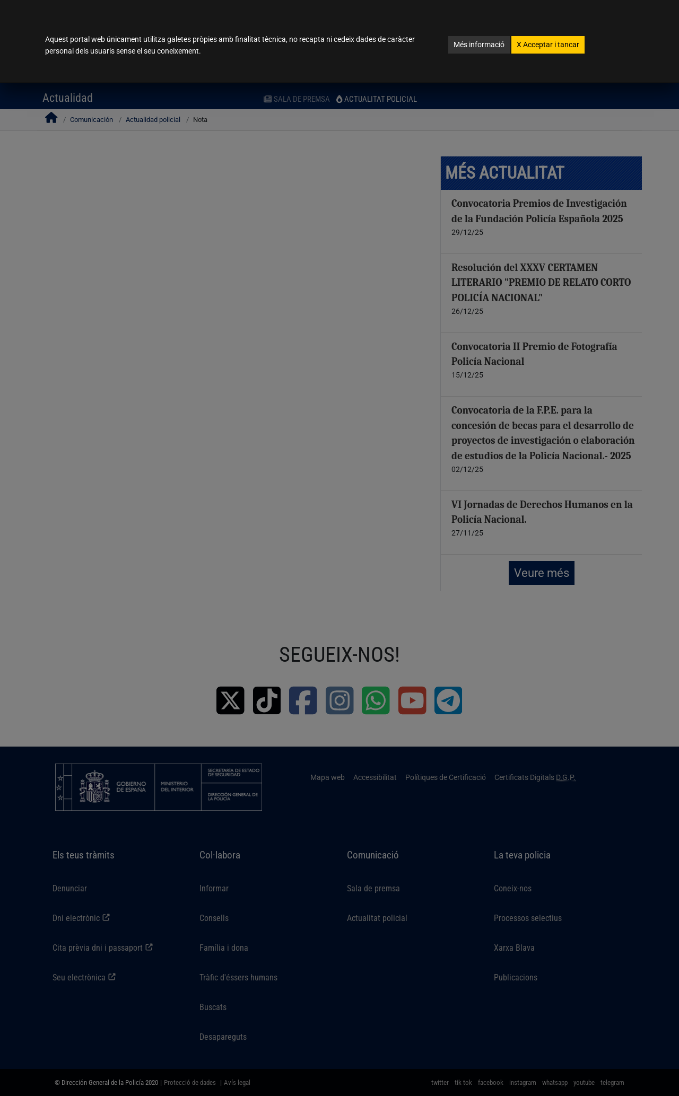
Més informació (479, 44)
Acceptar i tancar (548, 44)
